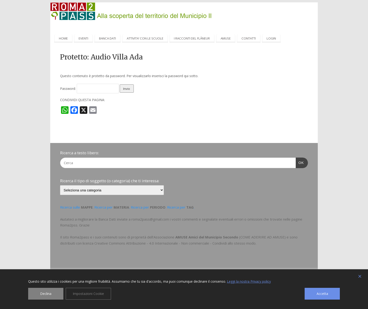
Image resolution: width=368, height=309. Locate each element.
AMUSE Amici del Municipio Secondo (206, 237)
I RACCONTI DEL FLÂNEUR (192, 38)
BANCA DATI (107, 38)
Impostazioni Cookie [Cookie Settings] (88, 293)
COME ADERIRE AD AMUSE (262, 237)
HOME (63, 38)
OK (300, 162)
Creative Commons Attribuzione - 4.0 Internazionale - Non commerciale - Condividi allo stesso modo (175, 243)
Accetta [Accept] (322, 293)
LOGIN (271, 38)
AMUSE (226, 38)
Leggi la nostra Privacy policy (249, 281)
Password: (89, 88)
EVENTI (83, 38)
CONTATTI (249, 38)
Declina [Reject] (45, 293)
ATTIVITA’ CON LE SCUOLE (145, 38)
